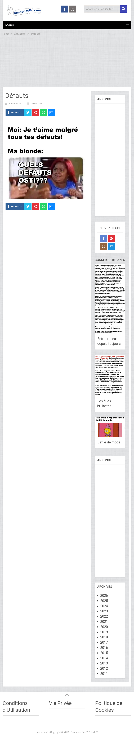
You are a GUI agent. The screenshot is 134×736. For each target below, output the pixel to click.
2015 (104, 653)
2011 (104, 674)
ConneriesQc (14, 103)
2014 (104, 658)
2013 (104, 663)
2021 (104, 621)
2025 (104, 601)
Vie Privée (60, 703)
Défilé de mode (108, 442)
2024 (104, 606)
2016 (104, 648)
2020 (104, 627)
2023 (104, 611)
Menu (9, 25)
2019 (104, 632)
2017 (104, 642)
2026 (104, 595)
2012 (104, 668)
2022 (104, 616)
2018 (104, 637)
